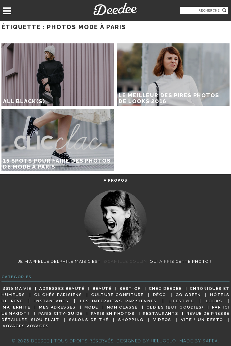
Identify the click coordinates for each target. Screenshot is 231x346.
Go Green (188, 294)
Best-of (129, 288)
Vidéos (162, 319)
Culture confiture (117, 294)
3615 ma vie (17, 288)
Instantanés (51, 300)
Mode (91, 307)
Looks (214, 300)
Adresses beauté (62, 288)
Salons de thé (89, 319)
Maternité (17, 307)
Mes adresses (57, 307)
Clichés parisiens (58, 294)
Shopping (131, 319)
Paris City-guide (60, 313)
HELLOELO (163, 340)
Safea (210, 340)
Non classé (122, 307)
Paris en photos (113, 313)
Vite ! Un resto (202, 319)
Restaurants (160, 313)
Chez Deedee (165, 288)
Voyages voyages (26, 326)
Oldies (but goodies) (174, 307)
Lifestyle (181, 300)
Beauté (102, 288)
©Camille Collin (125, 261)
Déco (160, 294)
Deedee (115, 9)
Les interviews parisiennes (118, 300)
